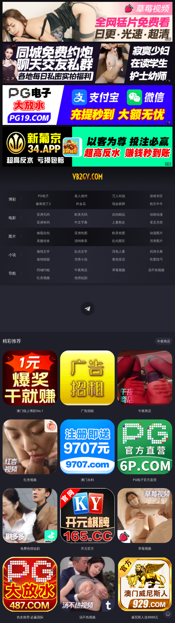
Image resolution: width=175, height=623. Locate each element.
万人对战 (118, 196)
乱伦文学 (80, 251)
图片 (12, 236)
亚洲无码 (43, 214)
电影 (12, 217)
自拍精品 (118, 214)
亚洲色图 (80, 233)
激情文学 (43, 251)
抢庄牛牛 (156, 203)
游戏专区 (156, 196)
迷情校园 (43, 259)
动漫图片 (156, 233)
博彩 (12, 199)
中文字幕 (80, 222)
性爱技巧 (156, 259)
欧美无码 (80, 214)
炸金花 (81, 203)
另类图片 (156, 241)
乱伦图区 (118, 241)
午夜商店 (80, 270)
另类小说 (80, 259)
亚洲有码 (43, 222)
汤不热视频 (156, 270)
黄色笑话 (118, 259)
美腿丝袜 (43, 241)
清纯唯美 (80, 241)
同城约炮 (43, 270)
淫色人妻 (118, 251)
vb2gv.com (87, 176)
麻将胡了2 (43, 203)
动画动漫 (156, 214)
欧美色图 (118, 233)
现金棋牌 (118, 203)
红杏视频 (43, 278)
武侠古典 (156, 251)
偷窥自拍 (43, 233)
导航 (12, 273)
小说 (12, 254)
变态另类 (156, 222)
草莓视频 (118, 270)
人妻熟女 (118, 222)
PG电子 (43, 196)
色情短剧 (80, 278)
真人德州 (80, 196)
